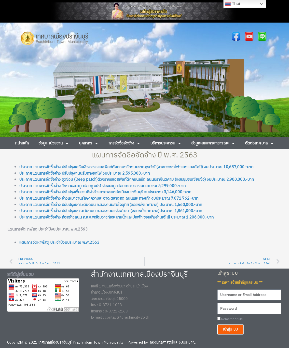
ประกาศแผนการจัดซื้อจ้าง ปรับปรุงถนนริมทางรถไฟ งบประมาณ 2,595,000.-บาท (84, 173)
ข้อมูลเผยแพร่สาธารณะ (213, 143)
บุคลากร (88, 143)
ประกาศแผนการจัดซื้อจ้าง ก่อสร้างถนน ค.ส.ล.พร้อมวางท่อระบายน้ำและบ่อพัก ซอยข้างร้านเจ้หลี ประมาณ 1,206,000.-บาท (116, 217)
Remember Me (230, 319)
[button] (13, 93)
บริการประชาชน (165, 143)
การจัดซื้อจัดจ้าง (124, 143)
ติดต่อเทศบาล (259, 143)
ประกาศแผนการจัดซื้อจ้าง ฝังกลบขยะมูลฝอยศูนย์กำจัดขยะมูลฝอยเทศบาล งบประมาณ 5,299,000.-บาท (102, 186)
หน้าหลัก (22, 143)
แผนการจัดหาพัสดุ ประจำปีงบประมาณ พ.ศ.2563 (59, 242)
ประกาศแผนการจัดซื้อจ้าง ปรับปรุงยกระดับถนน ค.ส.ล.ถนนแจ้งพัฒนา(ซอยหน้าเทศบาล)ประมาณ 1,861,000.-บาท (110, 211)
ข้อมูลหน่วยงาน (54, 143)
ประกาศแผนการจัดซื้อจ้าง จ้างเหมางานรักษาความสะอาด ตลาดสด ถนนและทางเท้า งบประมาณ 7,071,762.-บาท (108, 198)
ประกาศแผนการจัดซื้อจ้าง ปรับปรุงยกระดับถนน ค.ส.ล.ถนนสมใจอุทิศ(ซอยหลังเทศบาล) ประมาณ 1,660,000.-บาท (110, 205)
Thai (232, 4)
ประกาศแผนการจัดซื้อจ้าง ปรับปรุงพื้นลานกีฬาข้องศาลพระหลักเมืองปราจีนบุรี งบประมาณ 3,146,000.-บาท (105, 192)
